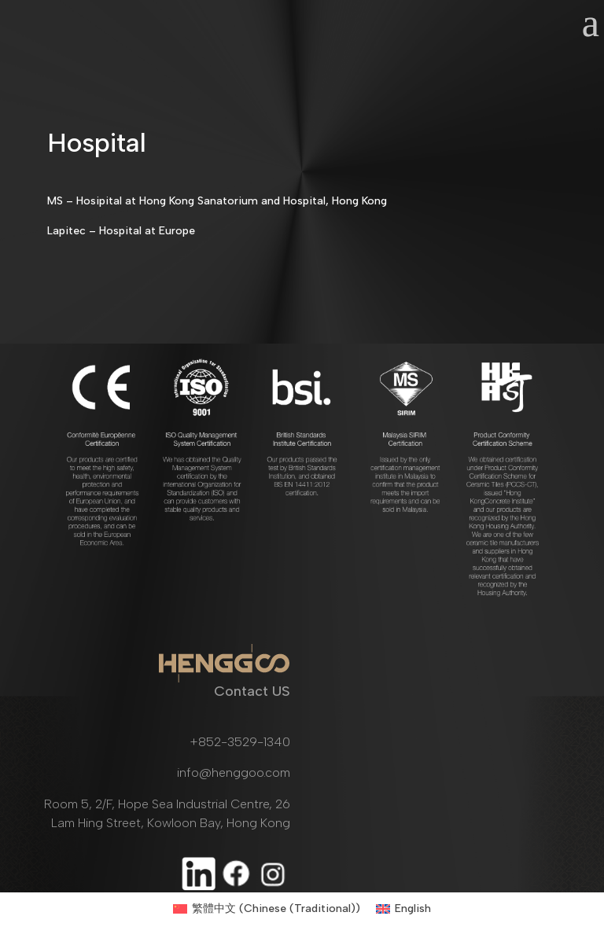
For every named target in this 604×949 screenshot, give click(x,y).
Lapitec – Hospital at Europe (121, 230)
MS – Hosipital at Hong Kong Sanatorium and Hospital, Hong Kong (217, 201)
